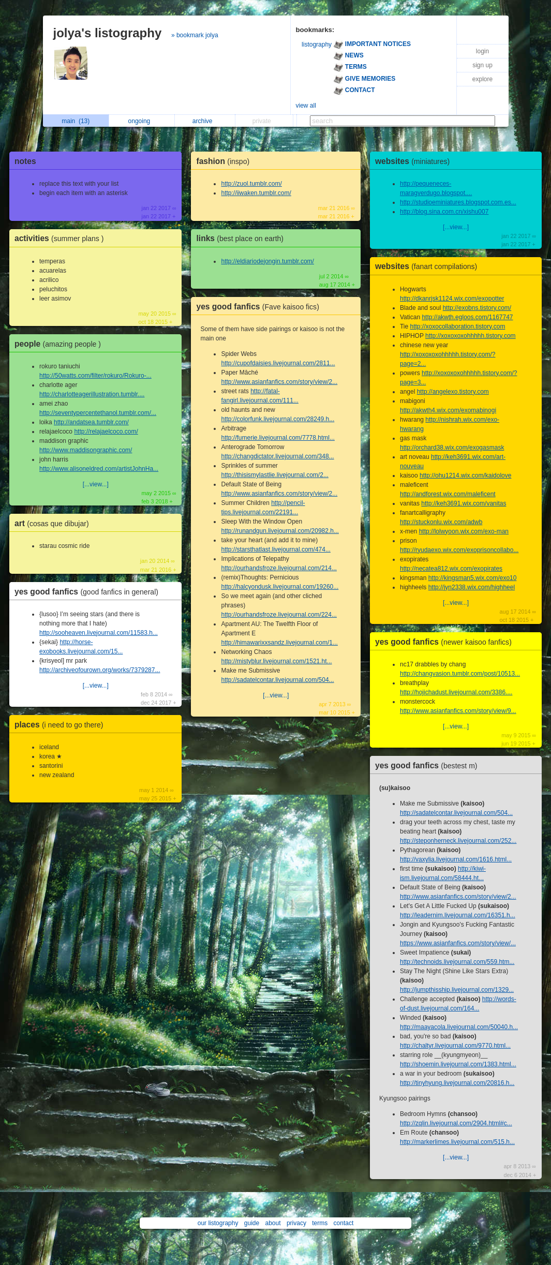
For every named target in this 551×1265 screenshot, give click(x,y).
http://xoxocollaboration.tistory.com (457, 326)
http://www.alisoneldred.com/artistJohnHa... (98, 468)
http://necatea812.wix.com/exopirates (451, 568)
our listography (218, 1223)
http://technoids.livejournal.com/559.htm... (457, 961)
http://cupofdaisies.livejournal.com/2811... (278, 363)
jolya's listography (107, 33)
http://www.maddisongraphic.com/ (85, 450)
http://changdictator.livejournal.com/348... (277, 456)
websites (415, 161)
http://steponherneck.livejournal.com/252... (458, 840)
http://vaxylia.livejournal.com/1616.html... (456, 859)
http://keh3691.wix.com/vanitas (463, 503)
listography (317, 44)
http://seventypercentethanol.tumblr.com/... (97, 412)
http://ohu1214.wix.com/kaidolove (465, 475)
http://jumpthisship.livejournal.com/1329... (457, 989)
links (242, 238)
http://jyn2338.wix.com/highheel (471, 587)
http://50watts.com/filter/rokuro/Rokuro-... (95, 375)
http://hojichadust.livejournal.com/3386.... (456, 692)
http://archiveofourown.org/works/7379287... (99, 670)
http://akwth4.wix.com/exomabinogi (448, 410)
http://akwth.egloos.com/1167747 (467, 317)
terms (319, 1223)
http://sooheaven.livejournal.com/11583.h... (98, 632)
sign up (482, 65)
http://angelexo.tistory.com (453, 391)
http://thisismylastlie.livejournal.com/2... (274, 475)
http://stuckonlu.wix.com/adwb (441, 522)
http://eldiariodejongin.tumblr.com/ (267, 261)
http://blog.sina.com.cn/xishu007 (444, 211)
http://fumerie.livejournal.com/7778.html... (277, 437)
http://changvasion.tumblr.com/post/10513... (460, 673)
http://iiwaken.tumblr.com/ (256, 193)
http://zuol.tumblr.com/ (251, 183)
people (60, 343)
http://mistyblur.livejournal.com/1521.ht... (276, 661)
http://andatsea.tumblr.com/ (91, 422)
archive (205, 121)
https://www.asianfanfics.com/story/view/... (458, 943)
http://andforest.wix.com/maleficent (448, 494)
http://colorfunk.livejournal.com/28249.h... (277, 419)
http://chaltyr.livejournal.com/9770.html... (455, 1045)
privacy (296, 1223)
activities (61, 238)
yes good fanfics (88, 591)
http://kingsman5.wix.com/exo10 (472, 578)
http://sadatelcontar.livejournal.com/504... (277, 679)
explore (482, 79)
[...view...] (96, 484)
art (54, 523)
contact (344, 1223)
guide (251, 1223)
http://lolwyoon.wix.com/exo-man (464, 531)
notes (25, 161)
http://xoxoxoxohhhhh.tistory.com (470, 335)
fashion (225, 161)
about (273, 1223)
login (482, 51)
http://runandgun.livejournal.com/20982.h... (279, 530)
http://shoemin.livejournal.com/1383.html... (458, 1064)
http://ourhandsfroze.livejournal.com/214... (278, 568)
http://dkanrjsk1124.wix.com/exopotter (452, 298)
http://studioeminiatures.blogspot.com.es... (458, 202)
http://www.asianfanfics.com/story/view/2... (279, 381)
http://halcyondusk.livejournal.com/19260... (279, 586)
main (76, 121)
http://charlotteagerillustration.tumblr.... (91, 394)
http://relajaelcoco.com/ (106, 431)
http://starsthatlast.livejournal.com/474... (275, 549)
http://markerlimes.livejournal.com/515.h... (457, 1141)
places (61, 724)
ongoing (142, 121)
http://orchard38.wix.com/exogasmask (452, 447)
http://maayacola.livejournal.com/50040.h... (459, 1027)
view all (306, 105)
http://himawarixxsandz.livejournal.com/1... (279, 642)
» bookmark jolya (194, 35)
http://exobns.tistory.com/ (477, 307)
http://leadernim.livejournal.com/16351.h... (457, 915)
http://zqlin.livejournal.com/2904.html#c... (456, 1123)
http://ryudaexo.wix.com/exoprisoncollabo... (459, 550)
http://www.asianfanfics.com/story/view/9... (458, 711)
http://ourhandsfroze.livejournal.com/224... (278, 614)
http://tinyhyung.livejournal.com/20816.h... (457, 1083)
